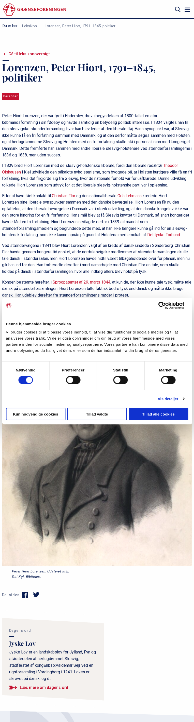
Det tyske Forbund (163, 234)
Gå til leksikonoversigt (29, 53)
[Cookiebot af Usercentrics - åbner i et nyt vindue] (166, 305)
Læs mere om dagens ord (44, 687)
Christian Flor (63, 195)
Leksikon (29, 26)
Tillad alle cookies (158, 414)
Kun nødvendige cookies (35, 414)
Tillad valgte (97, 414)
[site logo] (34, 9)
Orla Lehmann (129, 195)
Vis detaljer (168, 399)
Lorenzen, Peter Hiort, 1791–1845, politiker (80, 26)
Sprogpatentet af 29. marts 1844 (81, 282)
